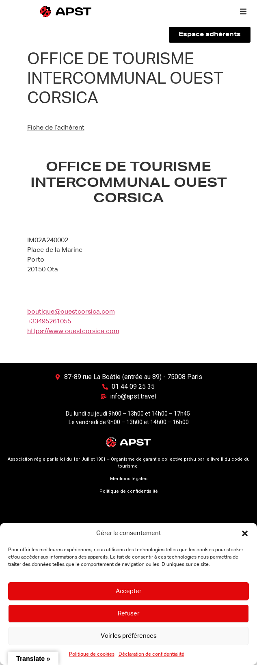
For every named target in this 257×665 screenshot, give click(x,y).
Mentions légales (128, 478)
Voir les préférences (129, 636)
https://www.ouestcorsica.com (73, 331)
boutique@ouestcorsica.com (71, 312)
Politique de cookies (91, 654)
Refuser (128, 614)
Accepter (128, 591)
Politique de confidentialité (128, 491)
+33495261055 (49, 321)
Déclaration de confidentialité (151, 654)
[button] (245, 533)
